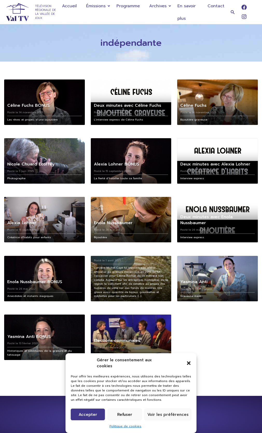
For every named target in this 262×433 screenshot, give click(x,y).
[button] (188, 363)
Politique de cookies (125, 426)
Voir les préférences (168, 414)
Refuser (124, 414)
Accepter (88, 414)
